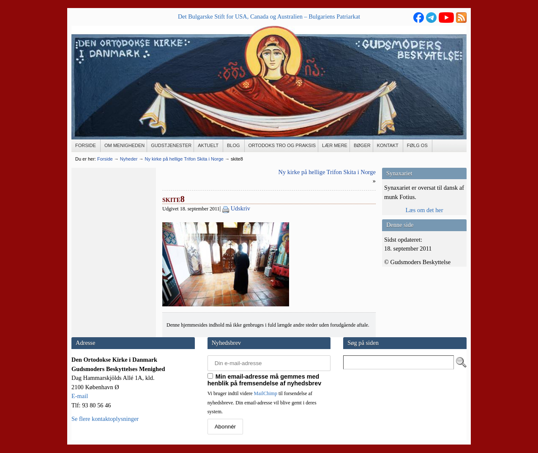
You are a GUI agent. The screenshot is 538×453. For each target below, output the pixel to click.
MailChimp (265, 393)
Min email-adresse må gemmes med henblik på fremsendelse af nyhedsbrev (265, 380)
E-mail (79, 396)
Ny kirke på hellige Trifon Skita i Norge (327, 172)
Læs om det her (424, 210)
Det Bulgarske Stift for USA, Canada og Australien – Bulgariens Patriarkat (269, 16)
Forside (105, 158)
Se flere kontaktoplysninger (105, 418)
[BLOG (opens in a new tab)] (234, 145)
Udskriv (240, 208)
